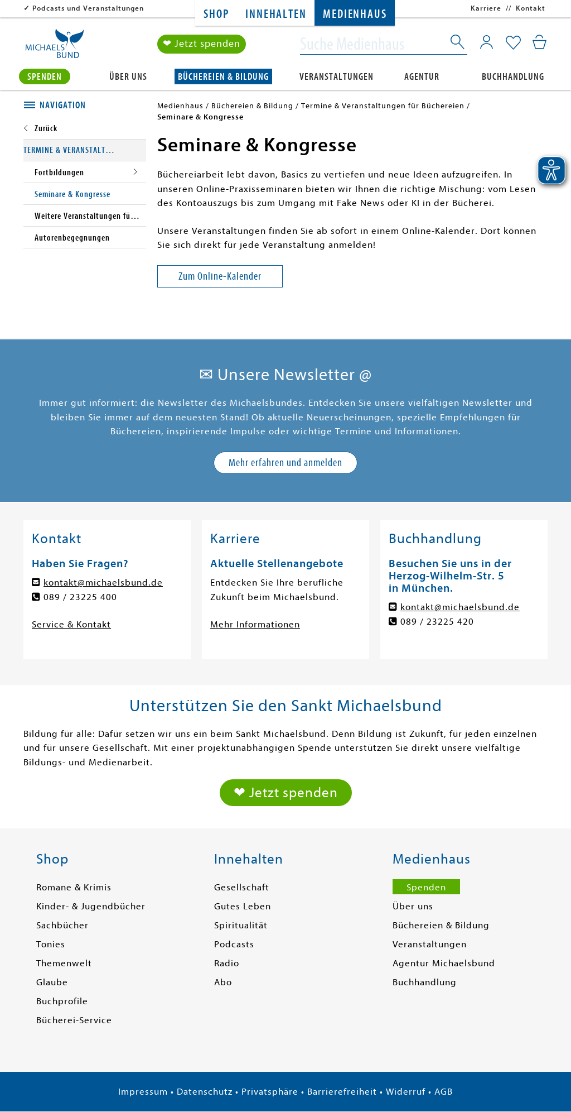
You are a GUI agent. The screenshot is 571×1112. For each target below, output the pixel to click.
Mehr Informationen (255, 624)
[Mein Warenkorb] (539, 41)
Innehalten (275, 14)
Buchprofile (62, 1001)
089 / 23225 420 (437, 621)
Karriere (486, 8)
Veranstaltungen (336, 76)
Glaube (52, 982)
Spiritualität (241, 925)
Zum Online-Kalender (220, 276)
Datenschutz (205, 1091)
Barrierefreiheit (342, 1091)
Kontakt (530, 8)
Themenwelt (64, 963)
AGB (443, 1091)
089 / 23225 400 (80, 597)
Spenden (44, 76)
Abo (223, 982)
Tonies (50, 944)
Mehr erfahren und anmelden (285, 462)
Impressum (143, 1091)
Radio (226, 963)
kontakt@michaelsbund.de (103, 582)
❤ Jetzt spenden (201, 44)
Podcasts (234, 944)
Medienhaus (354, 14)
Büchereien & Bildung (223, 76)
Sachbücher (62, 925)
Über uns (128, 76)
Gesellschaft (241, 887)
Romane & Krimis (74, 887)
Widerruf (405, 1091)
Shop (216, 14)
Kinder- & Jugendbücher (91, 906)
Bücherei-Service (74, 1020)
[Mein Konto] (486, 41)
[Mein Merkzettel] (513, 43)
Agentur (421, 76)
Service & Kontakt (71, 624)
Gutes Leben (242, 906)
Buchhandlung (513, 76)
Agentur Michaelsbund (444, 963)
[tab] (84, 105)
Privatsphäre (269, 1091)
